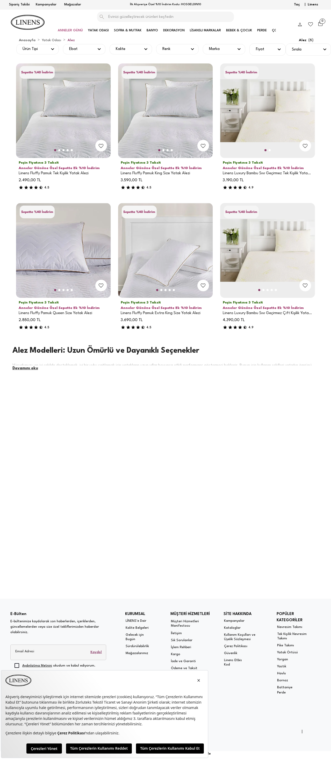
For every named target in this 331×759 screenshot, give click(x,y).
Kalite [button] (120, 49)
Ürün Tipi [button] (30, 49)
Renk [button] (166, 49)
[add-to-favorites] (101, 146)
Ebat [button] (73, 49)
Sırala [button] (296, 50)
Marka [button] (214, 49)
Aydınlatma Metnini (37, 665)
